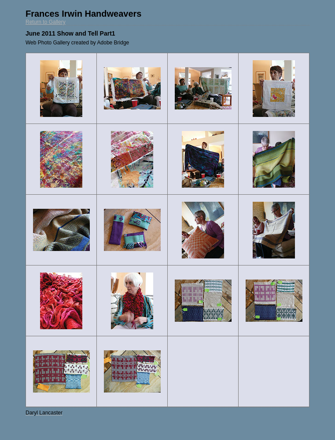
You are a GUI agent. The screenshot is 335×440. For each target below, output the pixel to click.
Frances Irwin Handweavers (83, 13)
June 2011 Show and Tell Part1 (70, 33)
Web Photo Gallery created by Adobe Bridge (77, 43)
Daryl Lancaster (44, 413)
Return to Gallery (46, 22)
